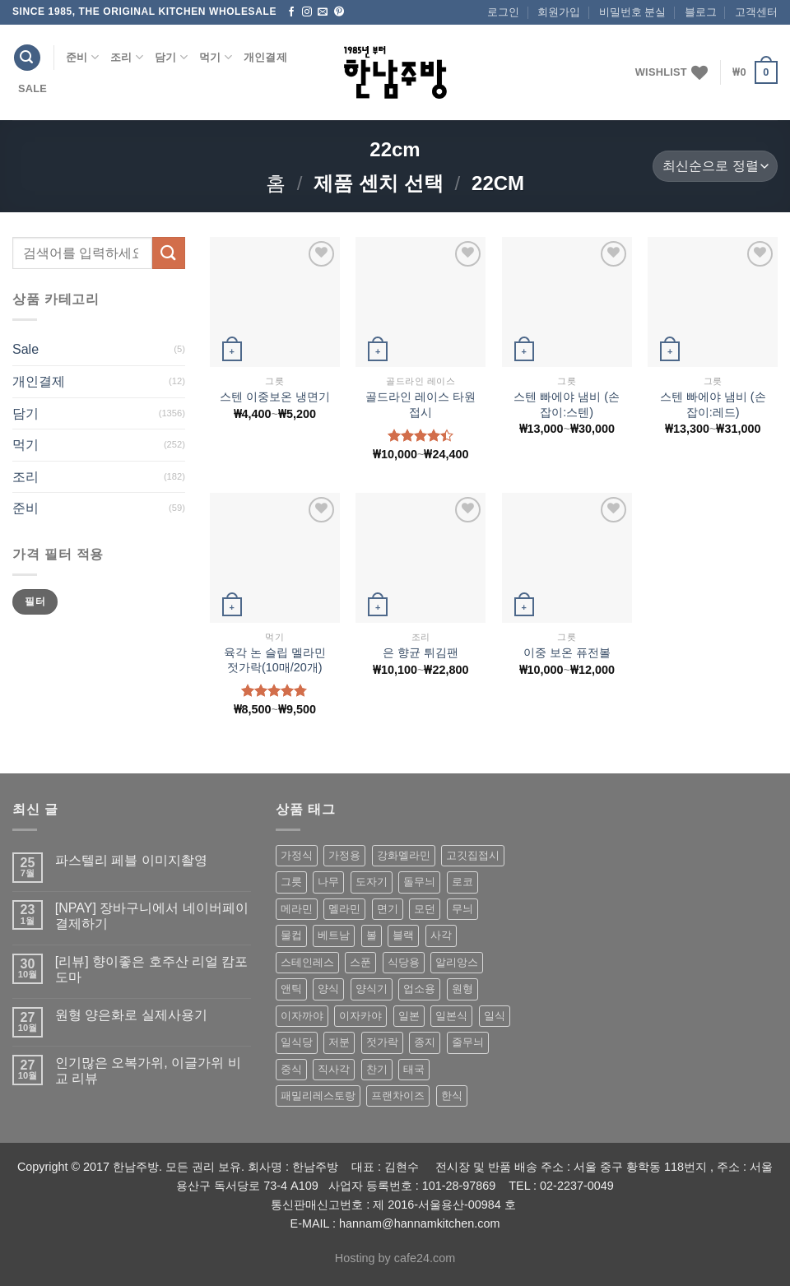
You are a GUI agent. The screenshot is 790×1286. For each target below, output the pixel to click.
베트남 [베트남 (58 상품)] (334, 935)
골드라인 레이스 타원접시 (420, 404)
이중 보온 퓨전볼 (567, 652)
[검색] (27, 58)
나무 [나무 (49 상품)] (328, 881)
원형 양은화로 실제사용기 (131, 1015)
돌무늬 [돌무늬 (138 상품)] (419, 881)
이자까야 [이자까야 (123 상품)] (302, 1016)
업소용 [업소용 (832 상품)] (419, 988)
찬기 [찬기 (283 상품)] (377, 1069)
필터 (35, 601)
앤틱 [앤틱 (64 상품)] (291, 988)
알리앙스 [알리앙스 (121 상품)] (456, 962)
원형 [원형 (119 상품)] (462, 988)
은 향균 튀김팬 (420, 652)
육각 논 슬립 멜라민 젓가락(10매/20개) (275, 660)
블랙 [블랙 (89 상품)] (403, 935)
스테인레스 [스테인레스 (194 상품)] (307, 962)
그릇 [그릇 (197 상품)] (291, 881)
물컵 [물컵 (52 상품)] (291, 935)
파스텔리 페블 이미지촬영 (131, 860)
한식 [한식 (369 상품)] (451, 1095)
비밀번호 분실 (633, 12)
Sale (32, 88)
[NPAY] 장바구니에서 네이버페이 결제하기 (152, 916)
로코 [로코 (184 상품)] (462, 881)
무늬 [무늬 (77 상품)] (462, 909)
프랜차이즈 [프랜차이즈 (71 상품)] (398, 1095)
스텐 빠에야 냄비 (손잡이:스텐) (567, 404)
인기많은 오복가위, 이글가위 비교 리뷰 (148, 1070)
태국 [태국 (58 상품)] (414, 1069)
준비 (82, 57)
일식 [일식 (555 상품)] (494, 1016)
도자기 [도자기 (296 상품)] (372, 881)
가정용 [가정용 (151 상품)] (344, 855)
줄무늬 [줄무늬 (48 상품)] (468, 1042)
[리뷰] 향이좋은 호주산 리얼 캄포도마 (152, 969)
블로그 (701, 12)
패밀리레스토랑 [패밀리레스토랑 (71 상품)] (318, 1095)
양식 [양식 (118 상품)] (328, 988)
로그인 (503, 12)
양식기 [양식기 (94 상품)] (372, 988)
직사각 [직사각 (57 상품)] (334, 1069)
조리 (126, 57)
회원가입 (558, 12)
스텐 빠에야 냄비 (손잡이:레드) (713, 404)
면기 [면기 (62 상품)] (387, 909)
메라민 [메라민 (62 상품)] (297, 909)
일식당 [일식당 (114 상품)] (297, 1042)
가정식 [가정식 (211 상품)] (297, 855)
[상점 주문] (715, 167)
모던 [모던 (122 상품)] (424, 909)
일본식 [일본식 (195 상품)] (451, 1016)
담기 (171, 57)
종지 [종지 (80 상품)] (424, 1042)
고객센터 (756, 12)
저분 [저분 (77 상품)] (339, 1042)
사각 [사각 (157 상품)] (441, 935)
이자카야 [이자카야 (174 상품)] (360, 1016)
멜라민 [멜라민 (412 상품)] (344, 909)
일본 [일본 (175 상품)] (409, 1016)
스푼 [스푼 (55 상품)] (360, 962)
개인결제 (265, 57)
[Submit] (168, 253)
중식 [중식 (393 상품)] (291, 1069)
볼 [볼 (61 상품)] (371, 935)
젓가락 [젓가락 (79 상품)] (382, 1042)
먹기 (215, 57)
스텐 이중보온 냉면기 (275, 396)
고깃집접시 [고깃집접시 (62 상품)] (473, 855)
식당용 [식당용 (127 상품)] (404, 962)
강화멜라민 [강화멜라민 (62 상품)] (403, 855)
